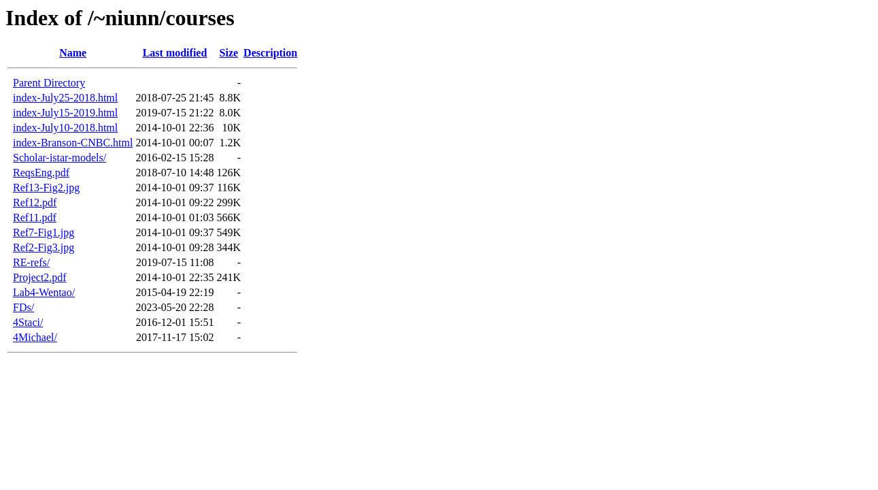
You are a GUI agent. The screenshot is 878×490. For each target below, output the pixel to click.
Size (229, 53)
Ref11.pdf (34, 217)
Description (270, 53)
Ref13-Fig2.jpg (46, 187)
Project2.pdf (40, 277)
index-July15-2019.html (65, 112)
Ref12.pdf (34, 202)
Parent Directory (49, 82)
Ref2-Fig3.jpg (43, 247)
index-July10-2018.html (65, 127)
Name (72, 53)
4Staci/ (28, 322)
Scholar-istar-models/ (59, 157)
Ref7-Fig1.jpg (43, 232)
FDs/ (23, 307)
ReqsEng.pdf (41, 172)
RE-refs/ (31, 262)
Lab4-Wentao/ (44, 292)
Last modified (175, 53)
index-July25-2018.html (65, 97)
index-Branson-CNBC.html (73, 142)
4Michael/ (35, 337)
